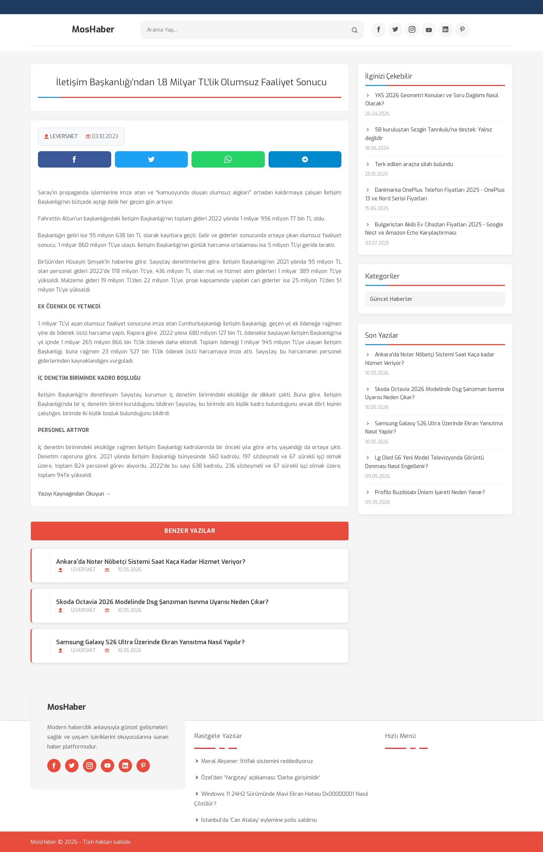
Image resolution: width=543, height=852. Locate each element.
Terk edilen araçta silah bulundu (409, 164)
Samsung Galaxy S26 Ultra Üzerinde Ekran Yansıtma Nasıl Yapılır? (150, 642)
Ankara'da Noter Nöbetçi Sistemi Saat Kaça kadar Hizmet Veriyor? (150, 561)
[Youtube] (428, 30)
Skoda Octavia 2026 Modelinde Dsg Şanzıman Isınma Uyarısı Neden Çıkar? (162, 601)
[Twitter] (395, 30)
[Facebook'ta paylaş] (74, 159)
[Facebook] (378, 30)
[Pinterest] (462, 30)
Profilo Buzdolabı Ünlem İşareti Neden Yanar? (425, 492)
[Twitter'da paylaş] (151, 159)
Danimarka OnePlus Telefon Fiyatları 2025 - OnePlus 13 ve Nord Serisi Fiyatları (435, 194)
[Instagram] (412, 30)
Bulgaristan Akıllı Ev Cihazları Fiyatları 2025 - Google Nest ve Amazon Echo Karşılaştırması (434, 228)
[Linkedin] (445, 30)
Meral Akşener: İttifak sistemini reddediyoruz (257, 760)
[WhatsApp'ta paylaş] (228, 159)
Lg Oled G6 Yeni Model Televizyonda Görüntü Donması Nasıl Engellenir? (424, 462)
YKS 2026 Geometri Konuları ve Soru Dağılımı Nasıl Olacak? (431, 99)
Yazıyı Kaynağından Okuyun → (74, 493)
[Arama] (354, 30)
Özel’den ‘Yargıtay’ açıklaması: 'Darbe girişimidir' (260, 777)
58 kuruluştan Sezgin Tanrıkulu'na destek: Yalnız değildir (428, 133)
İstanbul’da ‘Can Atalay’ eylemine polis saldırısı (259, 819)
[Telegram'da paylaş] (305, 159)
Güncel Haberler (391, 298)
